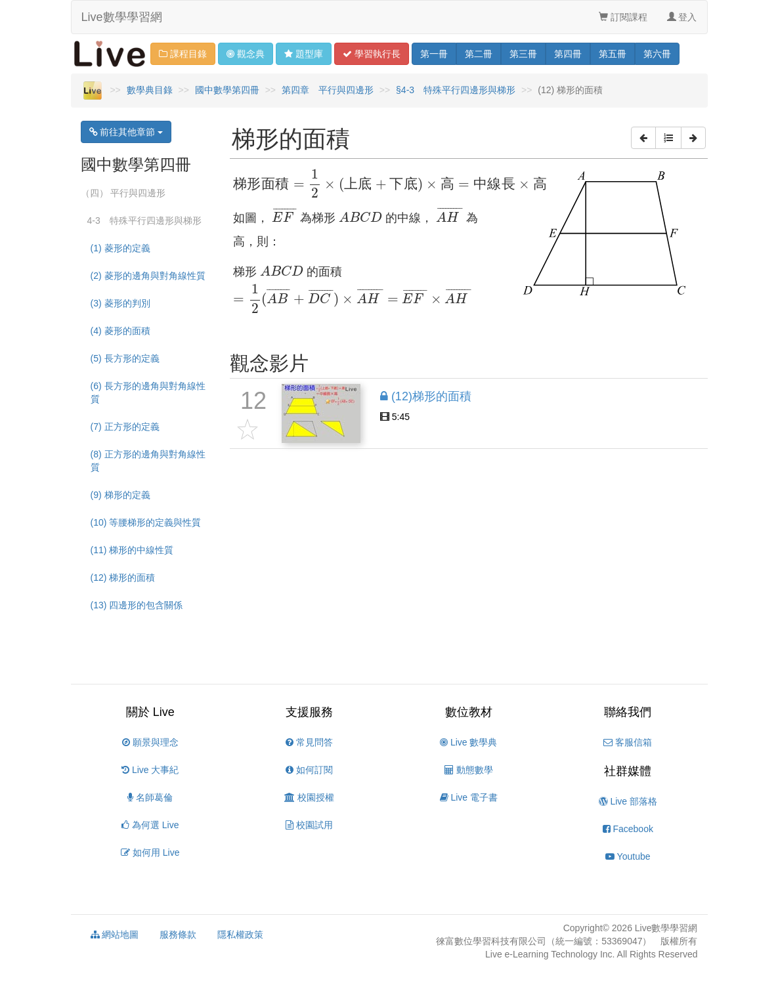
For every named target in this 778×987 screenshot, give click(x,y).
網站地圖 (115, 934)
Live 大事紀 (150, 770)
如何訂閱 (309, 770)
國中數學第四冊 (227, 90)
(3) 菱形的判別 (120, 303)
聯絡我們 (627, 712)
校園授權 (309, 797)
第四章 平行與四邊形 (328, 90)
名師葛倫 (150, 797)
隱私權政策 (240, 934)
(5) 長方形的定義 (125, 358)
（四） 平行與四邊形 (123, 193)
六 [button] (657, 54)
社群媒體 (627, 771)
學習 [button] (371, 54)
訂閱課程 (623, 17)
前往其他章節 (126, 132)
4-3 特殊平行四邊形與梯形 (144, 220)
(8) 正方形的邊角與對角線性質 (148, 460)
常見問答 (309, 742)
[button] (643, 138)
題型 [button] (303, 54)
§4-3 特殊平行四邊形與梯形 (455, 90)
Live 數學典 (468, 742)
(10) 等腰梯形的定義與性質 (146, 522)
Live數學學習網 (121, 17)
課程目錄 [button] (183, 54)
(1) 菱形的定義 (120, 248)
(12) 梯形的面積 (123, 577)
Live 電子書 (469, 797)
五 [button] (612, 54)
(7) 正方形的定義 (125, 426)
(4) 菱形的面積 (120, 331)
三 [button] (523, 54)
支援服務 (309, 712)
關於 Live (150, 712)
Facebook (628, 829)
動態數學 (468, 770)
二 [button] (478, 54)
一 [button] (434, 54)
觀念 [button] (246, 54)
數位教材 (468, 712)
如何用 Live (150, 852)
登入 (682, 17)
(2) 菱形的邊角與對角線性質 (148, 275)
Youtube (628, 856)
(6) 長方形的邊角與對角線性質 (148, 392)
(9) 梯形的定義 (120, 495)
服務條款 (178, 934)
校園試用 (309, 825)
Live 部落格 (628, 801)
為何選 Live (150, 825)
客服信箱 (627, 742)
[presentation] (390, 184)
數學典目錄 (150, 90)
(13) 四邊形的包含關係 (137, 605)
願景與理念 (150, 742)
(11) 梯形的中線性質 (132, 550)
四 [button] (568, 54)
